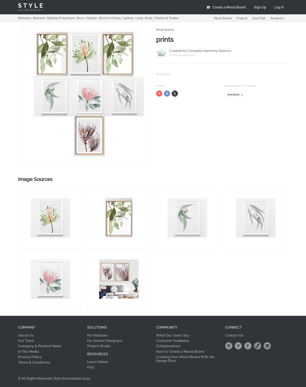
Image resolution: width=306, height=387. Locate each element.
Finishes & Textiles (166, 18)
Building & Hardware (61, 18)
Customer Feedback (172, 341)
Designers (277, 18)
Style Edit (259, 18)
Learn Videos (97, 362)
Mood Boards (223, 18)
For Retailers (97, 335)
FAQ (90, 367)
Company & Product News (39, 346)
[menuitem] (279, 7)
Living (139, 18)
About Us (26, 335)
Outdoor (91, 18)
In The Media (28, 352)
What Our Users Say (172, 335)
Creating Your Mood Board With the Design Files (185, 359)
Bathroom (24, 18)
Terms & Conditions (34, 362)
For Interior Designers (104, 341)
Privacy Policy (30, 357)
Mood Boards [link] (165, 29)
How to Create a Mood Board (180, 352)
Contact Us (234, 335)
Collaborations (168, 346)
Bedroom (39, 18)
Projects (242, 18)
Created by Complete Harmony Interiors (200, 51)
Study (149, 18)
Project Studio (99, 346)
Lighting (128, 18)
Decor (80, 18)
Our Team (26, 341)
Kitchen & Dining (110, 18)
